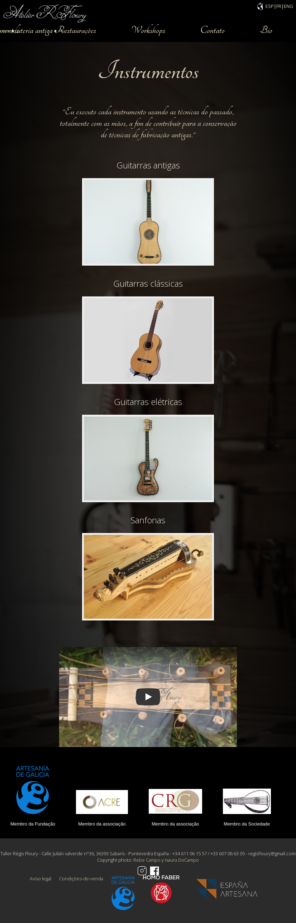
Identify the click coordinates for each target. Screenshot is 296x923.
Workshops (148, 30)
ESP (270, 6)
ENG (288, 6)
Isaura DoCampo (182, 860)
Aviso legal (40, 878)
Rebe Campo (147, 860)
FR (278, 6)
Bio (266, 30)
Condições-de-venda (81, 878)
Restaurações (75, 30)
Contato (212, 30)
